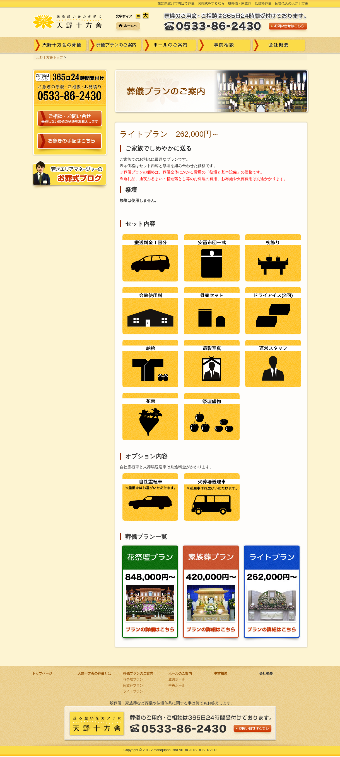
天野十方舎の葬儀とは (94, 673)
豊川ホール (176, 679)
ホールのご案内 (180, 673)
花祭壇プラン (133, 679)
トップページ (42, 673)
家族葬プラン (133, 685)
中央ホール (176, 685)
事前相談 (220, 673)
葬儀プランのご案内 (138, 673)
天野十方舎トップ (49, 57)
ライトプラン (133, 691)
